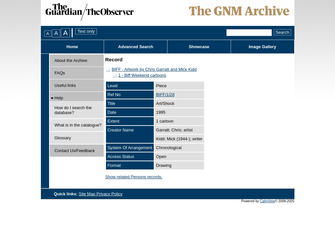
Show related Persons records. (134, 176)
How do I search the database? (73, 110)
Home (72, 46)
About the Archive (71, 60)
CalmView (267, 201)
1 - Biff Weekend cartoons (142, 75)
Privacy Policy (110, 193)
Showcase (199, 46)
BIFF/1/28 (165, 94)
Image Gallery (262, 46)
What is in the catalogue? (78, 125)
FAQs (60, 72)
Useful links (65, 85)
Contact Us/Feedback (75, 150)
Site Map (88, 193)
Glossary (63, 137)
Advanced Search (135, 46)
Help (59, 97)
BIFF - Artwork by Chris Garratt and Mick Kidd (154, 69)
